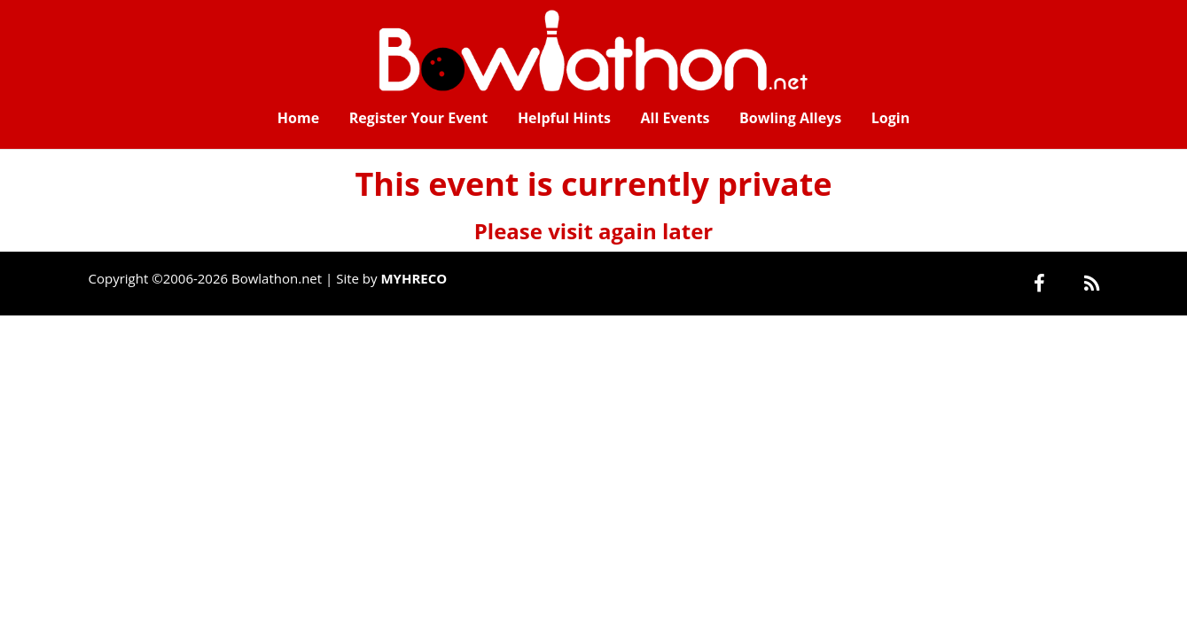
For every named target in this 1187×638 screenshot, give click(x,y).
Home (298, 118)
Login (890, 118)
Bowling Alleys (790, 118)
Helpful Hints (564, 118)
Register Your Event (418, 118)
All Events (675, 118)
